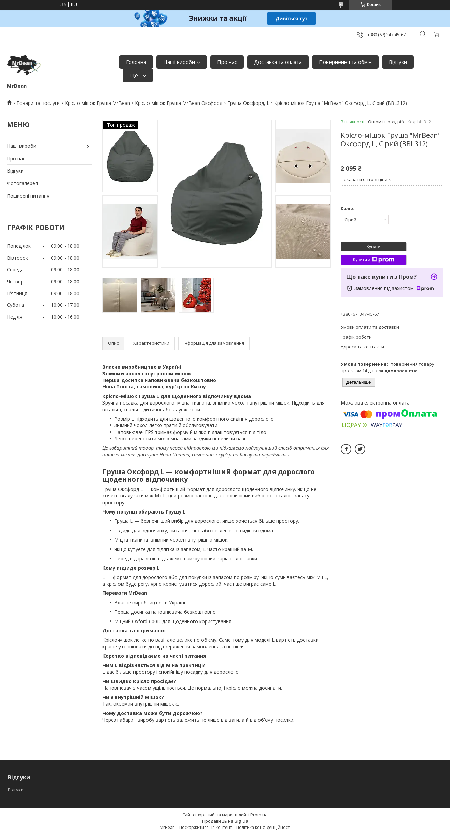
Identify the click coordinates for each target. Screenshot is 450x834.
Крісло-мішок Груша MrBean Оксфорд (178, 103)
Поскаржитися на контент (205, 827)
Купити (373, 246)
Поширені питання (28, 196)
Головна (136, 61)
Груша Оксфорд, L (248, 103)
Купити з (373, 260)
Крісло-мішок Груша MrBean (97, 103)
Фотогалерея (22, 183)
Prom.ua (259, 814)
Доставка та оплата (278, 61)
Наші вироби (179, 61)
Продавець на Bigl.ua (225, 821)
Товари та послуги (38, 103)
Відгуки (398, 61)
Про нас (227, 61)
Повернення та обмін (345, 61)
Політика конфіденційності (263, 827)
